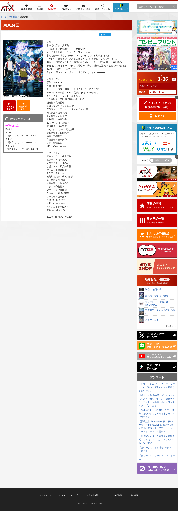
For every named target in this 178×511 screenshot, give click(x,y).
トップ (4, 17)
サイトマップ (45, 495)
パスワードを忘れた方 (69, 495)
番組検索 (13, 17)
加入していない (162, 160)
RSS (165, 279)
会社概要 (134, 495)
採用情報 (118, 495)
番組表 (142, 92)
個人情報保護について (96, 495)
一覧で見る (169, 326)
